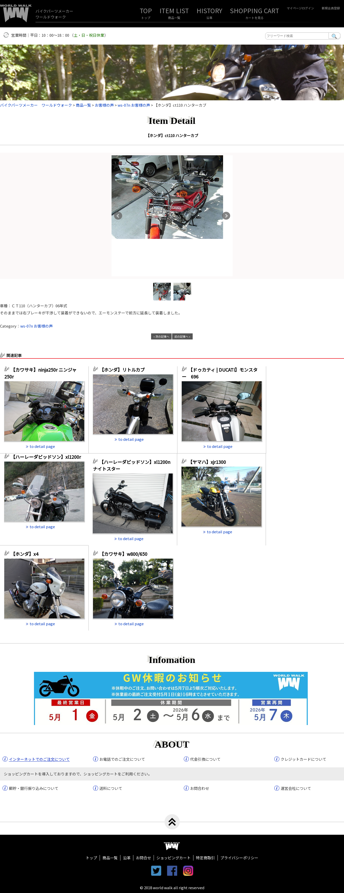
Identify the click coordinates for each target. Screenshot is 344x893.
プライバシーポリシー (239, 857)
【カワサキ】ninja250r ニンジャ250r (40, 373)
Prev (118, 216)
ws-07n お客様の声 (36, 326)
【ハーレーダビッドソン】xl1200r (47, 456)
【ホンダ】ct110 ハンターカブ (174, 135)
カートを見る (254, 17)
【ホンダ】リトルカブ (124, 369)
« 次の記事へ (161, 336)
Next (226, 216)
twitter (156, 871)
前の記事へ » (182, 336)
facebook (172, 871)
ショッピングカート (173, 857)
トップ (145, 17)
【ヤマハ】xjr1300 (207, 462)
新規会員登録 (331, 8)
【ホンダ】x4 (27, 553)
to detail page (42, 446)
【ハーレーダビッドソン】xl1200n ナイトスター (131, 465)
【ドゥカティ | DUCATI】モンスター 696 (220, 373)
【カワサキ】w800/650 (123, 553)
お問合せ (143, 857)
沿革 (209, 17)
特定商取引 (205, 857)
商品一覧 (174, 17)
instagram (188, 871)
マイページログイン (300, 8)
